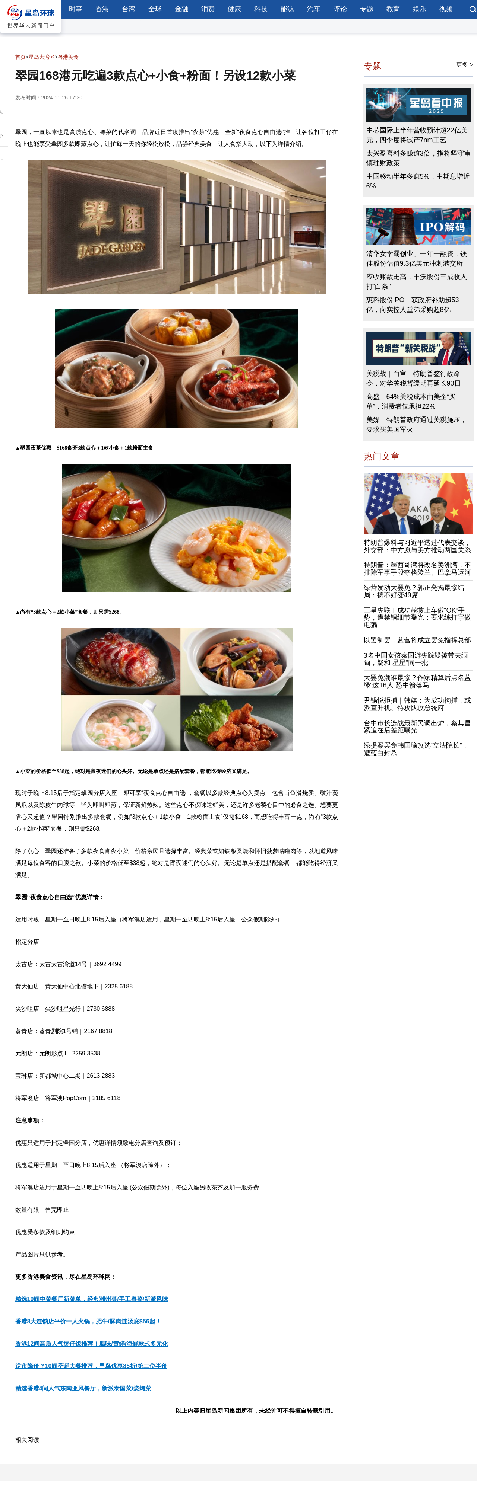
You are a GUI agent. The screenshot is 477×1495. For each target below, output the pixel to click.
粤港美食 (68, 57)
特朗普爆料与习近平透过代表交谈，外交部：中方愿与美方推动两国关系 (417, 546)
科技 (261, 9)
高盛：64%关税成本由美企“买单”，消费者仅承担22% (411, 401)
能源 (287, 9)
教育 (393, 9)
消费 (208, 9)
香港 (102, 9)
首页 (20, 57)
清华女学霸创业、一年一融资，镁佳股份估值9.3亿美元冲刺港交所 (416, 258)
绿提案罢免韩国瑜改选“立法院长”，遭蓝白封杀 (416, 749)
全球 (155, 9)
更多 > (464, 64)
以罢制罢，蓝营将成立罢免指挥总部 (417, 640)
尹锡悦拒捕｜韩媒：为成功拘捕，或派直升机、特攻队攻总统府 (417, 704)
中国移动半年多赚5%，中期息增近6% (418, 181)
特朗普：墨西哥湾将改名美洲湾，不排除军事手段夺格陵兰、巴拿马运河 (417, 568)
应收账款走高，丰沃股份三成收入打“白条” (416, 281)
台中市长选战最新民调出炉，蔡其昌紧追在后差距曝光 (417, 726)
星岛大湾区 (42, 57)
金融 (181, 9)
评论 (340, 9)
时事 (75, 9)
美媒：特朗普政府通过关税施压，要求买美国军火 (416, 424)
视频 (446, 9)
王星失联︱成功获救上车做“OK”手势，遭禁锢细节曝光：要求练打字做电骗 (417, 618)
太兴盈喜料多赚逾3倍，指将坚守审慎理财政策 (418, 158)
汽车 (313, 9)
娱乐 (419, 9)
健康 (234, 9)
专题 (366, 9)
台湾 (128, 9)
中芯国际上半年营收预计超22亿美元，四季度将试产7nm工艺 (417, 135)
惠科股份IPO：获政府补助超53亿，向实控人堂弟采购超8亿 (412, 304)
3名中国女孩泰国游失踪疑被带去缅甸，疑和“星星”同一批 (416, 659)
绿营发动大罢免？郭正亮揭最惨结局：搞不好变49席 (414, 591)
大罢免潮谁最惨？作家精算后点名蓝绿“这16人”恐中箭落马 (417, 681)
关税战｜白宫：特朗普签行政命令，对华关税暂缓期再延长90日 (413, 378)
